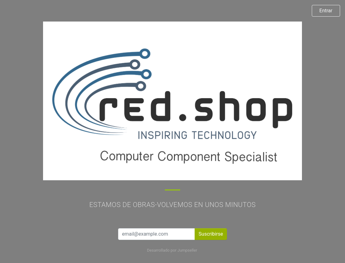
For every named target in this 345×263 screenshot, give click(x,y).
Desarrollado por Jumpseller (172, 250)
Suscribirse (211, 234)
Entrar (325, 11)
